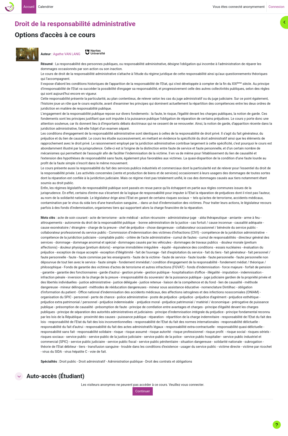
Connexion (276, 7)
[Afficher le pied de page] (277, 425)
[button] (25, 393)
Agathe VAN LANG (73, 54)
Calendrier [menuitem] (45, 7)
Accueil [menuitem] (28, 7)
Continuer (147, 408)
